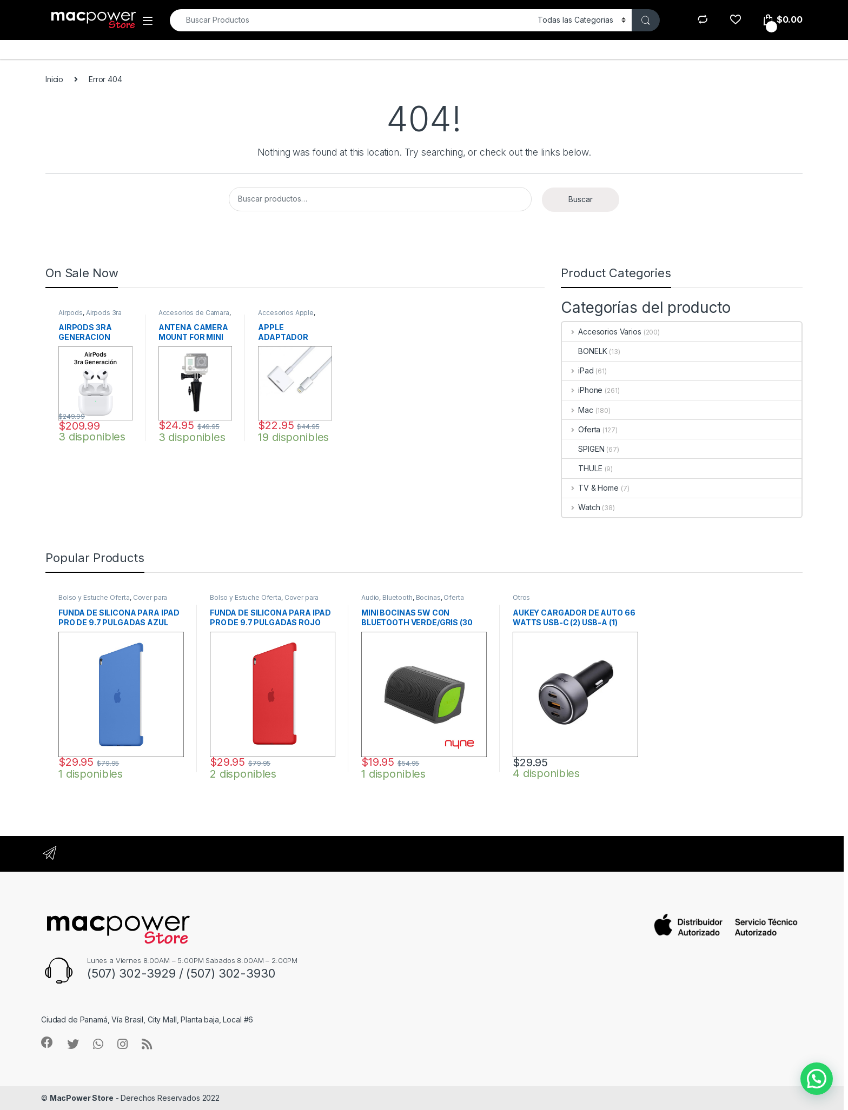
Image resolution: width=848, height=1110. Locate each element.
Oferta (581, 429)
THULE (582, 468)
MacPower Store (82, 1097)
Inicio (54, 79)
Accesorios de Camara (193, 313)
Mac (577, 409)
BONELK (584, 351)
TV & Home (590, 487)
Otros (521, 597)
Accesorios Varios (601, 331)
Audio (370, 597)
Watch (581, 507)
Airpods (70, 313)
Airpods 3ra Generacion (90, 316)
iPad (577, 370)
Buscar (580, 199)
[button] (816, 1078)
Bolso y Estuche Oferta (94, 597)
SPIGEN (583, 448)
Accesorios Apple (286, 313)
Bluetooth (397, 597)
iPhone (582, 389)
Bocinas (428, 597)
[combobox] (351, 20)
